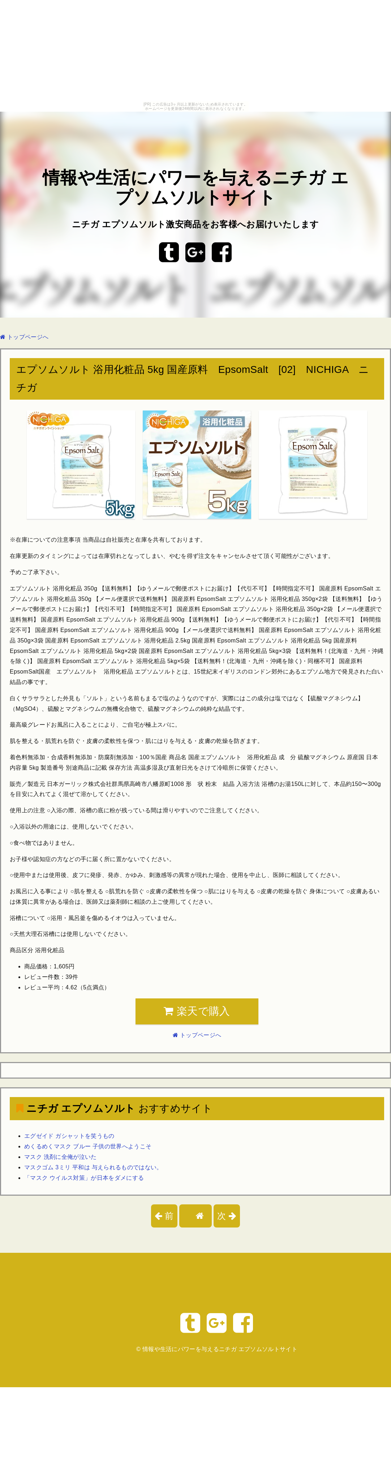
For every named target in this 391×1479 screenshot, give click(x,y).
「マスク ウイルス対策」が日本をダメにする (84, 1178)
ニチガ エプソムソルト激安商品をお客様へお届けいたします (195, 224)
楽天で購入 (197, 1011)
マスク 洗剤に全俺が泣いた (60, 1157)
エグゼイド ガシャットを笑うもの (69, 1136)
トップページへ (24, 337)
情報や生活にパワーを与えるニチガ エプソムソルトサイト (219, 1349)
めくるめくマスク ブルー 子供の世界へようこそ (87, 1146)
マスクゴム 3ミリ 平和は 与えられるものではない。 (93, 1167)
